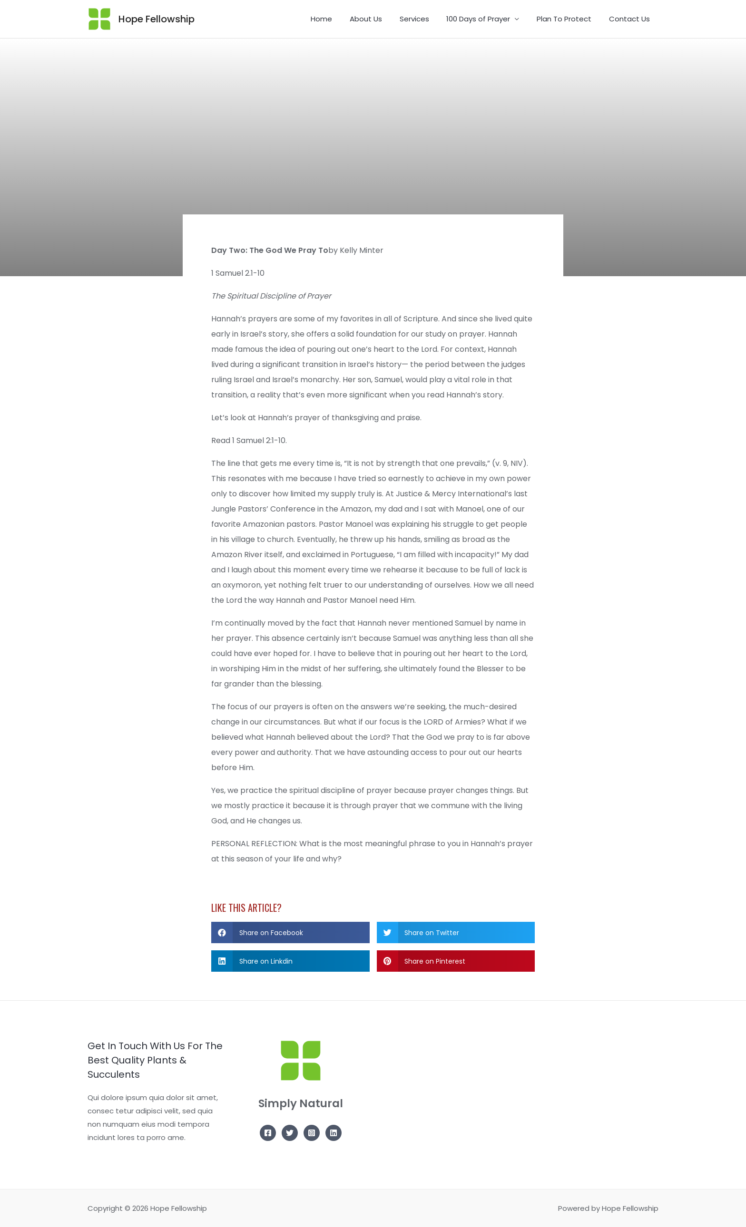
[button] (290, 932)
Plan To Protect (568, 19)
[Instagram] (312, 1133)
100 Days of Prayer (486, 19)
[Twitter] (290, 1133)
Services (425, 19)
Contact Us (630, 19)
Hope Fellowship (156, 19)
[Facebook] (268, 1133)
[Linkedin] (333, 1133)
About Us (380, 19)
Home (339, 19)
